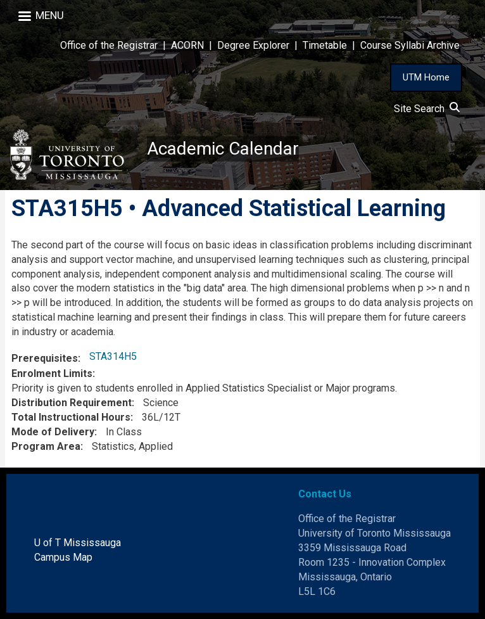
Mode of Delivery (52, 432)
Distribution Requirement (71, 403)
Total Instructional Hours (70, 417)
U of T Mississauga (77, 543)
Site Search (427, 109)
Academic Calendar (223, 148)
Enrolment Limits (51, 373)
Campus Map (63, 557)
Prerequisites (44, 358)
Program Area (45, 446)
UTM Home (426, 77)
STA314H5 (113, 356)
